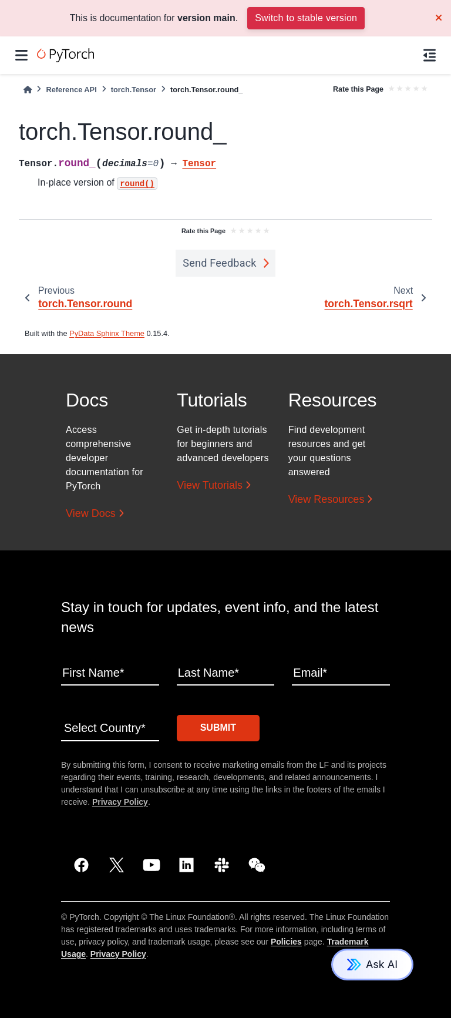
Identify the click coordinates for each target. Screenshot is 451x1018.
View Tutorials (210, 485)
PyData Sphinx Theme (106, 333)
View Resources (326, 499)
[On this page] (429, 55)
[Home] (27, 89)
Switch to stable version (306, 18)
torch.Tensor (133, 89)
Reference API (71, 89)
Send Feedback (220, 263)
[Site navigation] (21, 55)
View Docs (91, 513)
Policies (286, 941)
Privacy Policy (120, 802)
